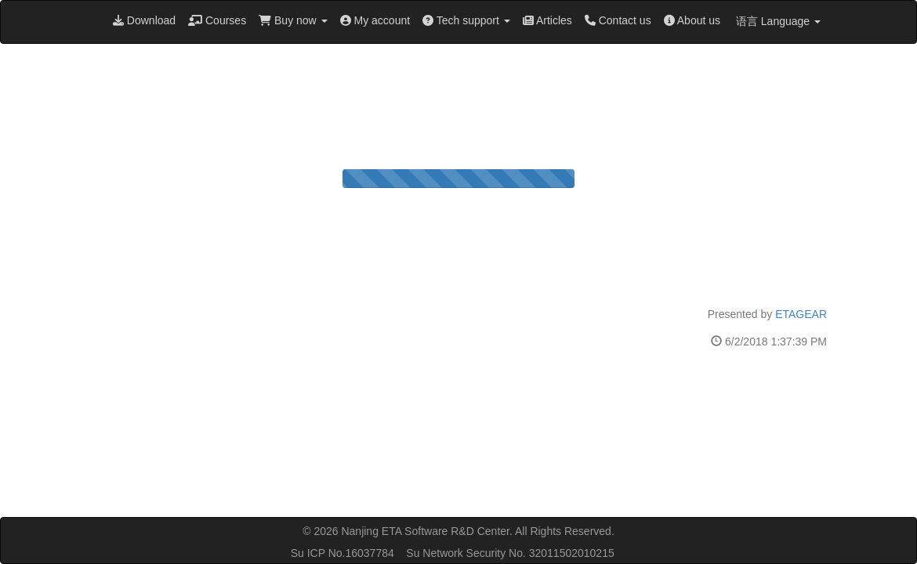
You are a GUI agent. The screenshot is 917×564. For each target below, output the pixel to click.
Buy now (293, 20)
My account (375, 20)
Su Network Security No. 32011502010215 (510, 553)
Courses (217, 20)
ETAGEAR (801, 314)
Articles (547, 20)
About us (692, 20)
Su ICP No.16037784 (342, 553)
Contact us (618, 20)
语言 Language (777, 21)
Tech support (466, 20)
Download (144, 20)
